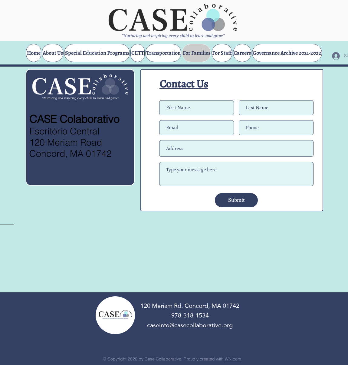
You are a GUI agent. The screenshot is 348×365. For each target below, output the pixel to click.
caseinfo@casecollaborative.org (190, 325)
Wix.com (233, 359)
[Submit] (236, 200)
